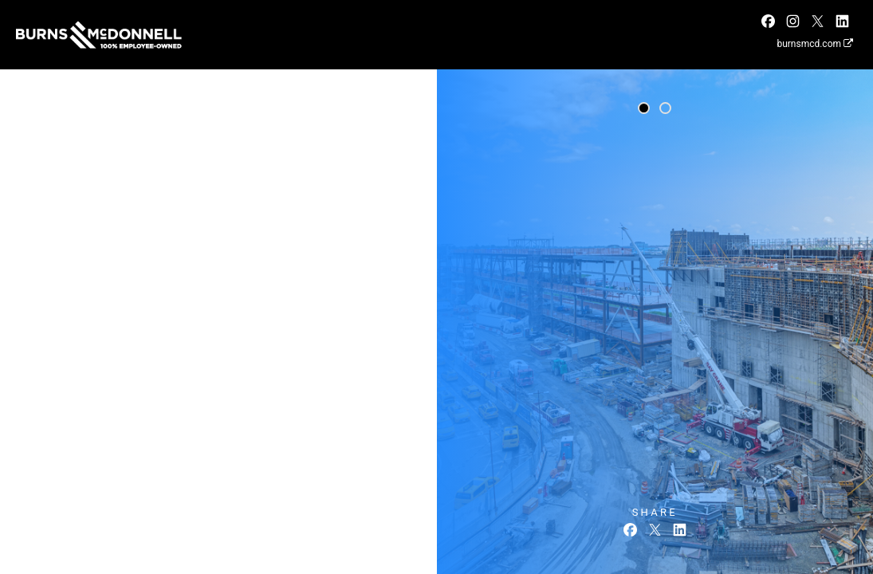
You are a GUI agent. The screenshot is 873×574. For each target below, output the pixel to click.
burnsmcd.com (815, 43)
